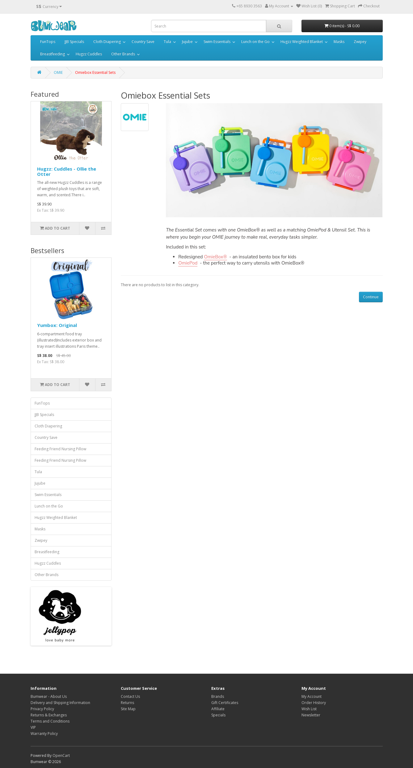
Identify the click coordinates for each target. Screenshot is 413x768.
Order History (313, 702)
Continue (371, 296)
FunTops (47, 41)
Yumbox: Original (57, 325)
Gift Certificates (224, 702)
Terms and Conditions (50, 721)
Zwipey (360, 41)
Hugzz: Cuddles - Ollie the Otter (66, 171)
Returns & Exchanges (49, 715)
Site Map (128, 708)
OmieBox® (215, 257)
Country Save (143, 41)
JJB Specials (74, 41)
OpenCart (61, 755)
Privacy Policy (42, 708)
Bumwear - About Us (49, 696)
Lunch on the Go (255, 41)
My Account (311, 696)
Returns (127, 702)
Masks (339, 41)
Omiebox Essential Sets (95, 72)
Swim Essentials (217, 41)
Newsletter (310, 715)
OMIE (58, 72)
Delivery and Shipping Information (60, 702)
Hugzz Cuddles (89, 54)
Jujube (187, 41)
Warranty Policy (44, 733)
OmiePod (187, 263)
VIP (33, 727)
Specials (218, 715)
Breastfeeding (52, 54)
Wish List (309, 708)
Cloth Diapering (107, 41)
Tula (167, 41)
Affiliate (218, 708)
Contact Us (130, 696)
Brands (217, 696)
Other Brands (123, 54)
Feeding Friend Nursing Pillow (60, 449)
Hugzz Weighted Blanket (301, 41)
